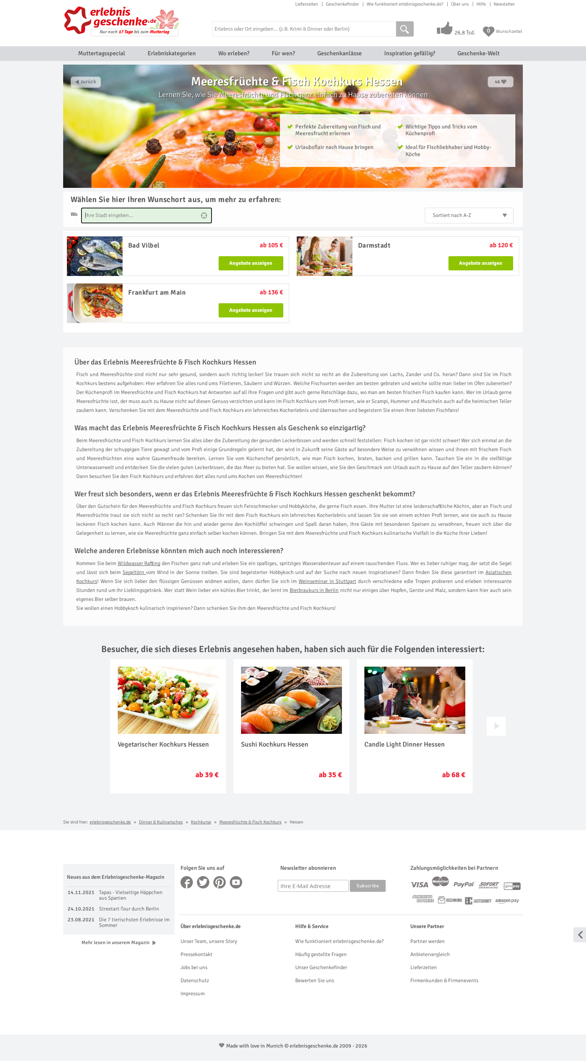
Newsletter (504, 4)
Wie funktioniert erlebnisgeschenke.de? (405, 4)
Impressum (193, 993)
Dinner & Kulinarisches (161, 822)
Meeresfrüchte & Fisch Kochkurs (250, 822)
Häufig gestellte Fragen (321, 954)
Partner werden (427, 941)
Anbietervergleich (430, 954)
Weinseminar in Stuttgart (327, 581)
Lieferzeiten (306, 4)
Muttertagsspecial (101, 53)
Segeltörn (134, 572)
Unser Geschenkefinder (321, 967)
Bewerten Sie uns (314, 980)
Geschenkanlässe (339, 53)
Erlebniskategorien (172, 53)
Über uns (460, 4)
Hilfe (481, 4)
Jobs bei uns (194, 967)
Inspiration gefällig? (409, 53)
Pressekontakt (196, 954)
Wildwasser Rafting (139, 563)
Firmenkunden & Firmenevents (444, 980)
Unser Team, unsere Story (209, 941)
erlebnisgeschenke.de (110, 822)
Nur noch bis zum (134, 32)
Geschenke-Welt (478, 53)
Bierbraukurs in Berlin (314, 590)
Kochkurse (201, 822)
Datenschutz (195, 980)
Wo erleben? (233, 53)
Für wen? (283, 53)
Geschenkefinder (342, 4)
